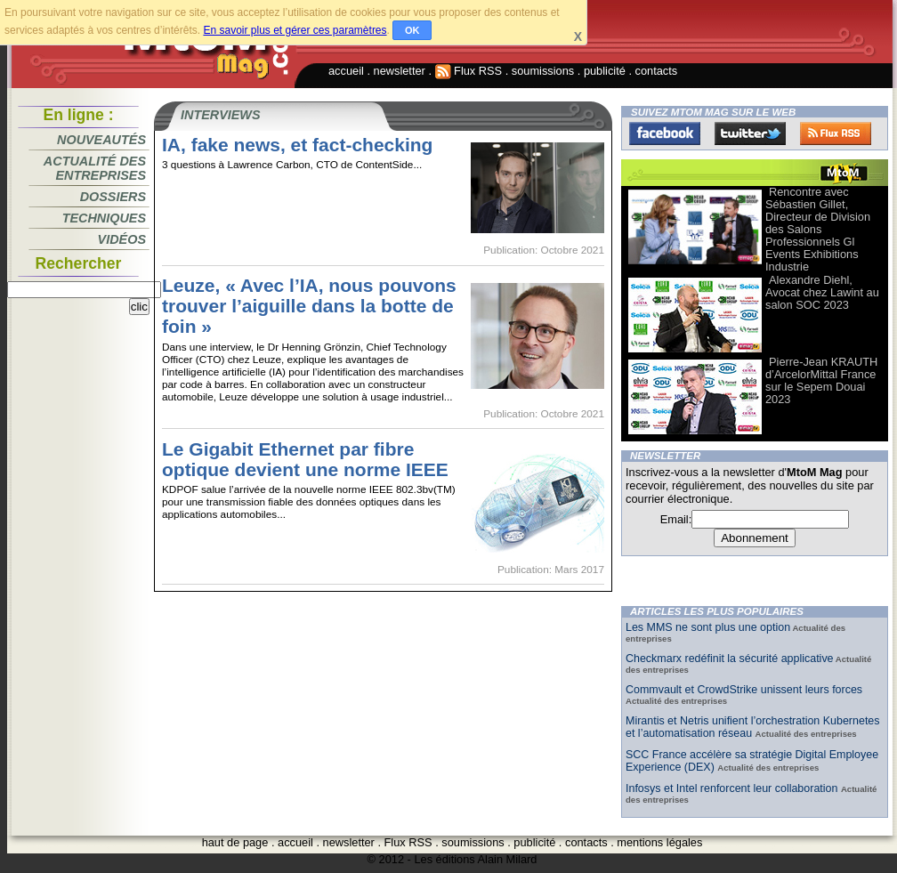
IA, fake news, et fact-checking (297, 144)
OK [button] (412, 30)
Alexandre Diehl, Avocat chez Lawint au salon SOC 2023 (822, 292)
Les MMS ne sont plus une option (708, 627)
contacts (656, 70)
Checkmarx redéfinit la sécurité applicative (730, 658)
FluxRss (835, 133)
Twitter (750, 133)
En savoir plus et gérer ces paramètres (294, 30)
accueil (346, 70)
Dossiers (113, 197)
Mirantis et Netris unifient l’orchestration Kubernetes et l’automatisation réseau (753, 727)
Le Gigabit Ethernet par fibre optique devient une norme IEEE (305, 459)
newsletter (399, 70)
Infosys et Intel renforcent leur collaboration (733, 788)
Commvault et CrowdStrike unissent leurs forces (744, 689)
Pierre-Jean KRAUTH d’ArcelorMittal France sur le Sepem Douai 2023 (821, 380)
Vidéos (122, 239)
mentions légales (659, 842)
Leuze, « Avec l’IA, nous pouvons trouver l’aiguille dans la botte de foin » (309, 305)
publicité (605, 70)
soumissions (543, 70)
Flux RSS (469, 70)
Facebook (664, 133)
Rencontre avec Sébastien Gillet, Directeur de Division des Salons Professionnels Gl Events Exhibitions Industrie (817, 229)
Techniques (104, 218)
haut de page (235, 842)
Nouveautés (101, 140)
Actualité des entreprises (95, 168)
